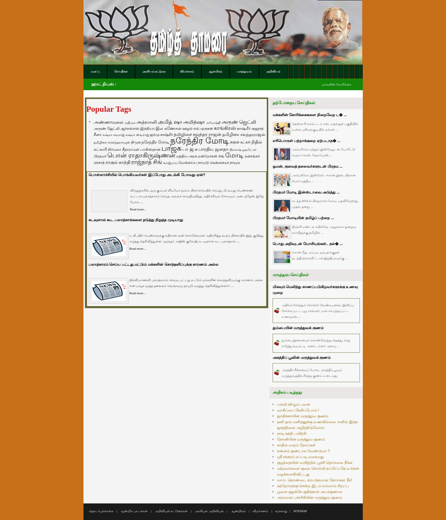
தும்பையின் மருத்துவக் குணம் (298, 328)
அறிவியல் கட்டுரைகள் (171, 511)
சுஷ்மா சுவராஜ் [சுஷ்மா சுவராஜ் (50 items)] (113, 134)
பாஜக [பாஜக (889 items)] (171, 148)
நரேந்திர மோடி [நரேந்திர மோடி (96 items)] (155, 142)
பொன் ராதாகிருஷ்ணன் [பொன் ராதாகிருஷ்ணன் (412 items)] (141, 155)
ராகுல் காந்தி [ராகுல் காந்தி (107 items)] (118, 162)
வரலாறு (281, 511)
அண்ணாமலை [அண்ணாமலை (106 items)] (108, 122)
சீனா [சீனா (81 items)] (98, 134)
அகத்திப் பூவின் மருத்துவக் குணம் (302, 357)
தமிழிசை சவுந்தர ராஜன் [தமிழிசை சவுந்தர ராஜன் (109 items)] (197, 134)
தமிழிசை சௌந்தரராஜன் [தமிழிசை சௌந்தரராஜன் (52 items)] (112, 142)
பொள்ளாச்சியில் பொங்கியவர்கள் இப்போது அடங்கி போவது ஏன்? (146, 175)
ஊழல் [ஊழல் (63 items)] (187, 129)
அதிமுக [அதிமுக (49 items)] (130, 122)
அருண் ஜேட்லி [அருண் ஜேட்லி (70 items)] (107, 129)
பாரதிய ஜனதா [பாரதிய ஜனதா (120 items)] (213, 149)
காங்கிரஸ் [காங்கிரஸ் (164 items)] (225, 128)
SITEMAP (300, 511)
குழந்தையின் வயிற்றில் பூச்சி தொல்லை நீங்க (314, 462)
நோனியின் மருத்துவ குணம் (301, 439)
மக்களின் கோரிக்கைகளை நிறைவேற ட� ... (310, 115)
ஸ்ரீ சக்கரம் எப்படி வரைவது (300, 457)
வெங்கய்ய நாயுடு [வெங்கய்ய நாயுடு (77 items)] (193, 162)
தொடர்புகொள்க (101, 511)
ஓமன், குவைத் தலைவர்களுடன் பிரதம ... (308, 166)
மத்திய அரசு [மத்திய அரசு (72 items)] (186, 156)
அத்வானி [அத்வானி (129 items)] (146, 122)
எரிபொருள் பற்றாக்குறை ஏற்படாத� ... (307, 141)
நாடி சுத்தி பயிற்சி (291, 433)
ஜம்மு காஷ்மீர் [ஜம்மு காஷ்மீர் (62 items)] (161, 135)
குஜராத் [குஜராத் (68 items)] (258, 129)
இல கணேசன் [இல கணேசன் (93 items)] (169, 128)
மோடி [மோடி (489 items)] (234, 155)
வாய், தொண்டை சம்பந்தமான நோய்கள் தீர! (314, 480)
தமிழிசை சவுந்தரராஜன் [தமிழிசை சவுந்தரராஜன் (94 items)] (243, 134)
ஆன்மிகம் (238, 511)
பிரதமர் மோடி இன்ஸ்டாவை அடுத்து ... (306, 192)
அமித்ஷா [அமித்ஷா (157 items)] (194, 122)
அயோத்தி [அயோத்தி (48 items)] (213, 122)
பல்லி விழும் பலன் (293, 404)
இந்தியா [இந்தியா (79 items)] (147, 128)
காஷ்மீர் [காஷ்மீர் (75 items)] (244, 128)
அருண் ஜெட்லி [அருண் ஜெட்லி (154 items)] (238, 122)
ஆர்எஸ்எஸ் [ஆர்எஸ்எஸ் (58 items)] (129, 128)
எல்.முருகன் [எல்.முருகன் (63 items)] (203, 129)
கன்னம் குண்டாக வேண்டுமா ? (303, 451)
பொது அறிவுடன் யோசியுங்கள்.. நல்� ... (308, 244)
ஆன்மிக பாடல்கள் (134, 511)
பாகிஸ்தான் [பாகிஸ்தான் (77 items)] (150, 149)
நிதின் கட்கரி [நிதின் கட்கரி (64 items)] (240, 142)
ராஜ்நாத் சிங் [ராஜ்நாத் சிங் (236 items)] (146, 162)
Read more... (138, 209)
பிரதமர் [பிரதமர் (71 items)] (100, 156)
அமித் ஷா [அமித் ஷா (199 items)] (170, 122)
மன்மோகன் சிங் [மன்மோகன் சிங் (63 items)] (211, 156)
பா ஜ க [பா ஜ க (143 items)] (190, 149)
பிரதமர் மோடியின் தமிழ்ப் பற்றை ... (303, 218)
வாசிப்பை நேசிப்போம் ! (298, 410)
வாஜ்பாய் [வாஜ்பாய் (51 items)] (170, 162)
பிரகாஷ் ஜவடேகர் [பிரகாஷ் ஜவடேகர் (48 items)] (243, 149)
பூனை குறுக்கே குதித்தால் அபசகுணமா (310, 491)
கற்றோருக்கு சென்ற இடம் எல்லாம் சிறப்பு (313, 486)
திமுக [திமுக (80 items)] (136, 142)
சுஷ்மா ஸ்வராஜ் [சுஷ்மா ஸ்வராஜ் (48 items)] (137, 134)
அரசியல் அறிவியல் (209, 511)
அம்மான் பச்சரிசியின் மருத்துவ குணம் (309, 497)
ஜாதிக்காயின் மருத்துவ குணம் (302, 416)
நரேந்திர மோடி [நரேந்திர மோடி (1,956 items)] (199, 140)
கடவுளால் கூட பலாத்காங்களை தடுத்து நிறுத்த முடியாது (135, 220)
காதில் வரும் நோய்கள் (296, 445)
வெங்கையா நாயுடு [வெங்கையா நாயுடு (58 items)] (225, 162)
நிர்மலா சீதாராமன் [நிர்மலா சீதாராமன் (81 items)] (124, 149)
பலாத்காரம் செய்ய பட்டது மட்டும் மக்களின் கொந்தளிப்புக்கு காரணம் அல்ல (153, 264)
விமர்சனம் (260, 511)
